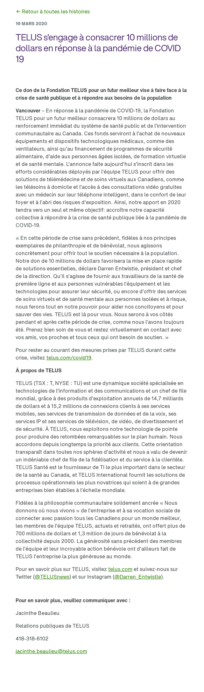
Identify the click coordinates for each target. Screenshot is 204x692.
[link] (52, 11)
